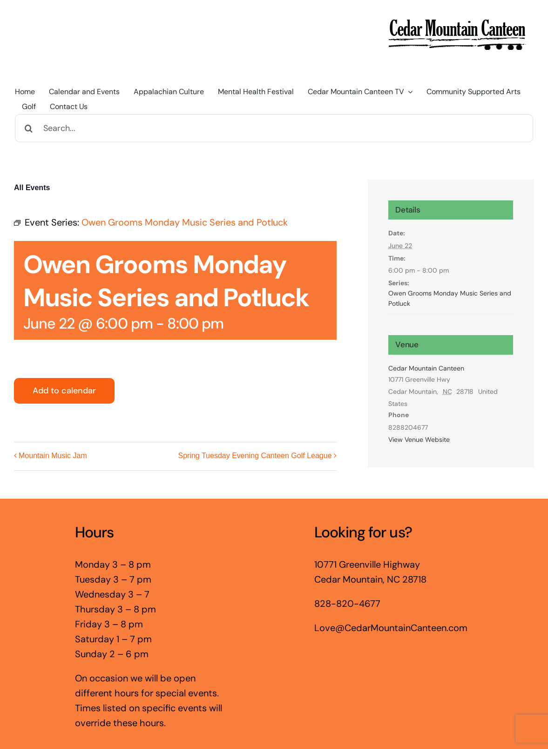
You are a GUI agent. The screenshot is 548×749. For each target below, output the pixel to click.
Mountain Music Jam (53, 456)
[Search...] (274, 128)
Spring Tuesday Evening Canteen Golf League (255, 456)
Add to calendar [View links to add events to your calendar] (64, 391)
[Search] (29, 128)
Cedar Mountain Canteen (426, 368)
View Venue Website (419, 439)
